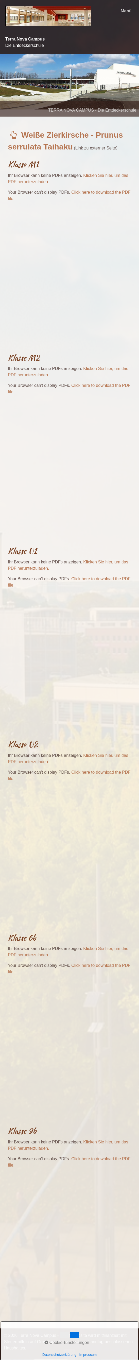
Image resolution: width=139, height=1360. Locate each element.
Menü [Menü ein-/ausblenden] (126, 11)
